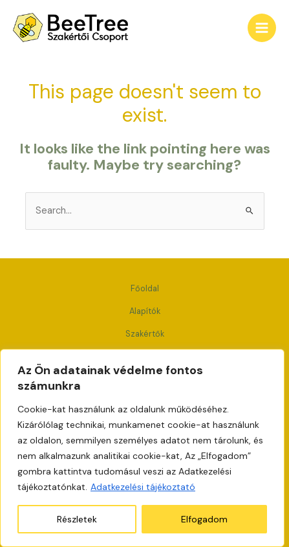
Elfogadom (204, 519)
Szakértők (144, 333)
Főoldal (145, 288)
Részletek (77, 519)
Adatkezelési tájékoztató (143, 487)
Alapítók (144, 311)
